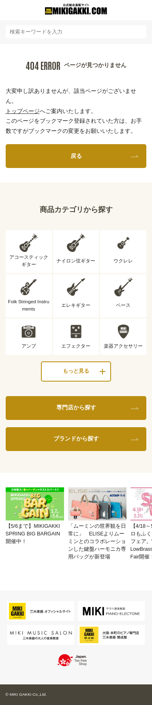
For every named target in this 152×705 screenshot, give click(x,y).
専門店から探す (76, 407)
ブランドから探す (76, 438)
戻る (76, 156)
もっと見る (76, 371)
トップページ (23, 111)
